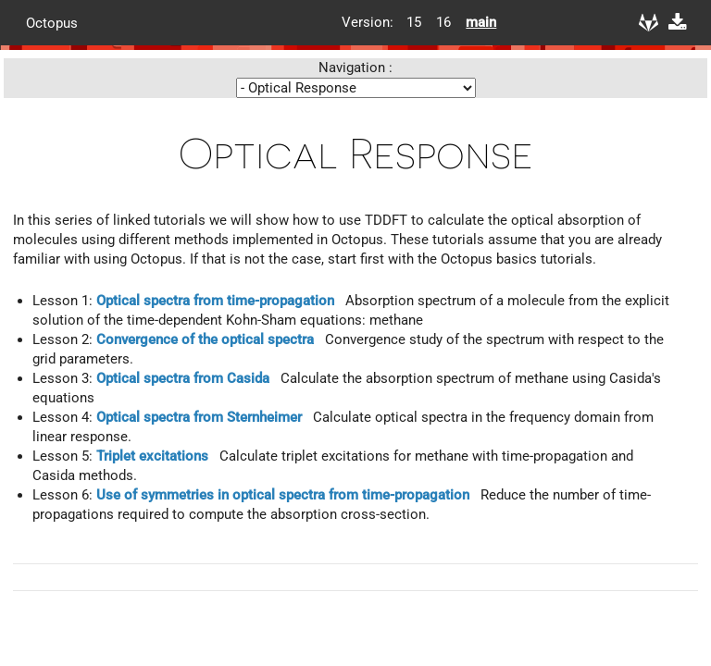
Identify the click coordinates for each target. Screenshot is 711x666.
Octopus (52, 22)
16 (443, 22)
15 (413, 22)
